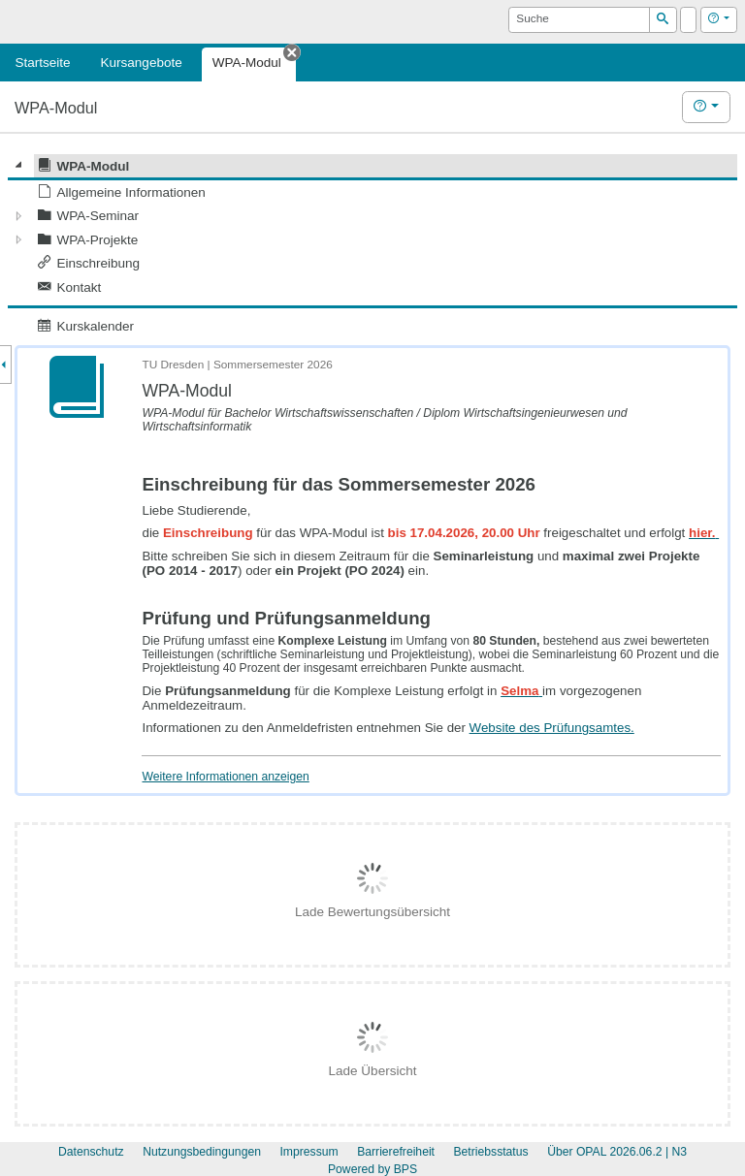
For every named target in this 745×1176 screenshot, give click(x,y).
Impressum (308, 1152)
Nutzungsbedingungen (202, 1152)
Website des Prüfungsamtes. (552, 727)
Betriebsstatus (490, 1152)
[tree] (372, 246)
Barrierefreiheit (396, 1152)
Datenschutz (91, 1152)
